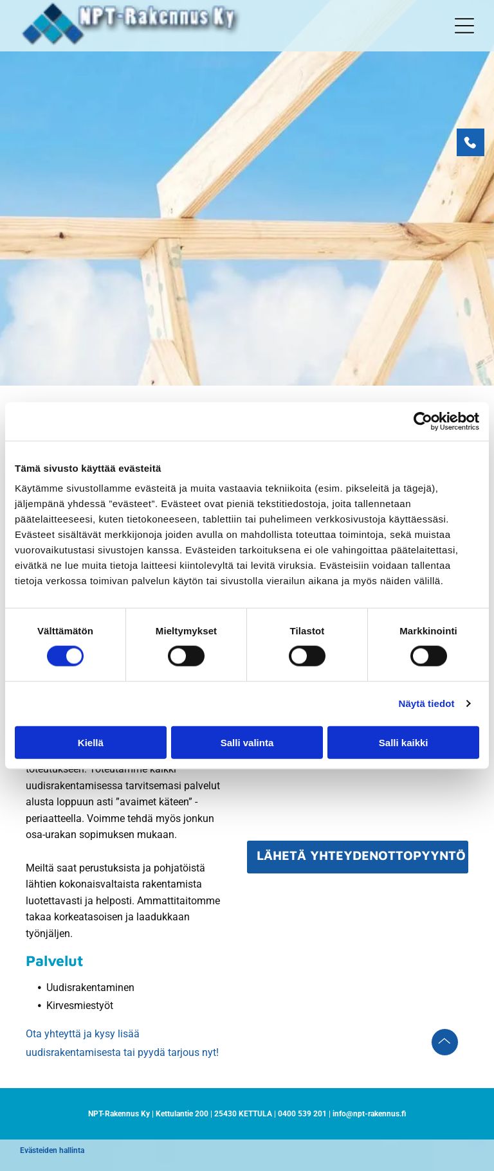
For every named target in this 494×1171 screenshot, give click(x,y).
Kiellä (91, 742)
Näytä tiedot (427, 703)
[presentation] (345, 802)
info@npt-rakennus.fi (369, 1113)
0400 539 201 (302, 1113)
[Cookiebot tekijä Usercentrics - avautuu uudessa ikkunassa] (423, 421)
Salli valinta (247, 742)
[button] (464, 25)
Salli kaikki (403, 742)
